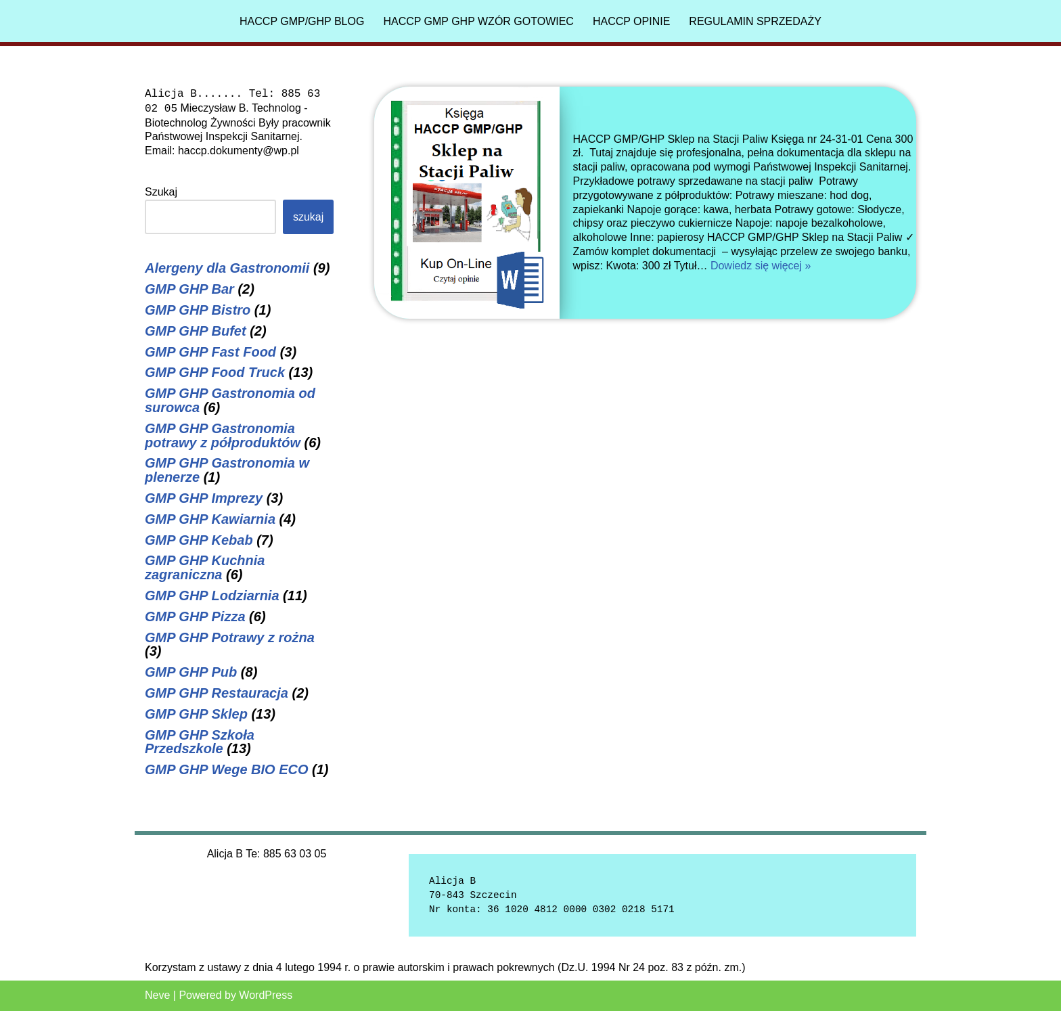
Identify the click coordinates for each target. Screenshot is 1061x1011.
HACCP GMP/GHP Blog (302, 21)
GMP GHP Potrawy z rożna (230, 637)
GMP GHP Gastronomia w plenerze (227, 470)
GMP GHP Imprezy (204, 498)
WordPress (265, 995)
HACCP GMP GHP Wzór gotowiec (478, 21)
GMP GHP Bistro (197, 309)
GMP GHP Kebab (199, 540)
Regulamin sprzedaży (755, 21)
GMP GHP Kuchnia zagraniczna (205, 567)
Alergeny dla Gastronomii (227, 268)
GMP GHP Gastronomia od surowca (230, 400)
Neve (157, 995)
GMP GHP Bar (189, 289)
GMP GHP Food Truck (215, 372)
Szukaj (161, 192)
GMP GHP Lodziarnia (212, 595)
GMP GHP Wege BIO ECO (227, 769)
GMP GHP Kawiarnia (210, 519)
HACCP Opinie (631, 21)
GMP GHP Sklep (196, 713)
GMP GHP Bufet (195, 330)
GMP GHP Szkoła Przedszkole (199, 742)
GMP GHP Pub (191, 672)
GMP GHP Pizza (195, 616)
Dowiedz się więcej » (760, 265)
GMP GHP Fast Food (210, 351)
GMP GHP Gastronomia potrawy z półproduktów (222, 435)
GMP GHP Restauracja (216, 693)
